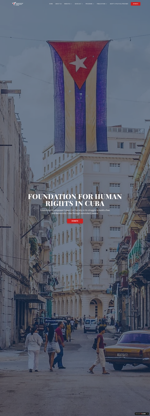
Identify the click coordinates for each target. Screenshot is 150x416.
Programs (90, 4)
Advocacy (79, 4)
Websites (68, 4)
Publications (102, 4)
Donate (135, 4)
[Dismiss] (148, 414)
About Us (58, 4)
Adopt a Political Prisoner (119, 4)
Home (51, 4)
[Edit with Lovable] (140, 414)
